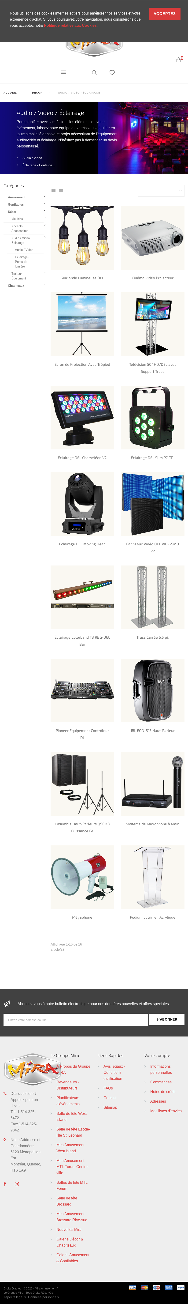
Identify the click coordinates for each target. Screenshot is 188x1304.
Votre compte (157, 1055)
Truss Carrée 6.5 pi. (152, 637)
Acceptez (165, 13)
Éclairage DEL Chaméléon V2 (82, 457)
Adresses (158, 1101)
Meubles (17, 219)
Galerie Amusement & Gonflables (72, 1258)
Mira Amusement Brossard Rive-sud (71, 1217)
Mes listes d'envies (166, 1111)
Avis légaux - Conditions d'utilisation (114, 1072)
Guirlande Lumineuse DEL (82, 277)
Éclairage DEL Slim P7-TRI (152, 457)
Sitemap (110, 1107)
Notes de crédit (162, 1091)
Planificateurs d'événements (68, 1101)
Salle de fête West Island (71, 1116)
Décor (12, 212)
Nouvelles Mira (68, 1229)
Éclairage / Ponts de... (38, 165)
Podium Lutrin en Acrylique (152, 917)
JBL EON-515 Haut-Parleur (153, 730)
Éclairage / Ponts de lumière (22, 261)
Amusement (16, 197)
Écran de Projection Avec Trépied (82, 364)
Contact (109, 1098)
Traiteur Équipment (18, 276)
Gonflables (16, 204)
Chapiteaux (16, 285)
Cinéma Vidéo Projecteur (152, 277)
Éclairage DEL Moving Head (82, 544)
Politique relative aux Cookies (70, 25)
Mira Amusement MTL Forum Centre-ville (72, 1166)
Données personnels (43, 1297)
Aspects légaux (15, 1297)
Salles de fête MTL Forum (71, 1185)
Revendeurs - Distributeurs (67, 1085)
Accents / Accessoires (19, 228)
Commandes (161, 1082)
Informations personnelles (161, 1069)
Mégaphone (82, 917)
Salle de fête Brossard (66, 1201)
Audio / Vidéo (32, 158)
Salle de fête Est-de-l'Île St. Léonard (73, 1132)
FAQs (108, 1088)
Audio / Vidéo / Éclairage (21, 240)
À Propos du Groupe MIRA (73, 1069)
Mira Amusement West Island (70, 1148)
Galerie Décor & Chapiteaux (69, 1242)
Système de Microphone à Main (152, 824)
